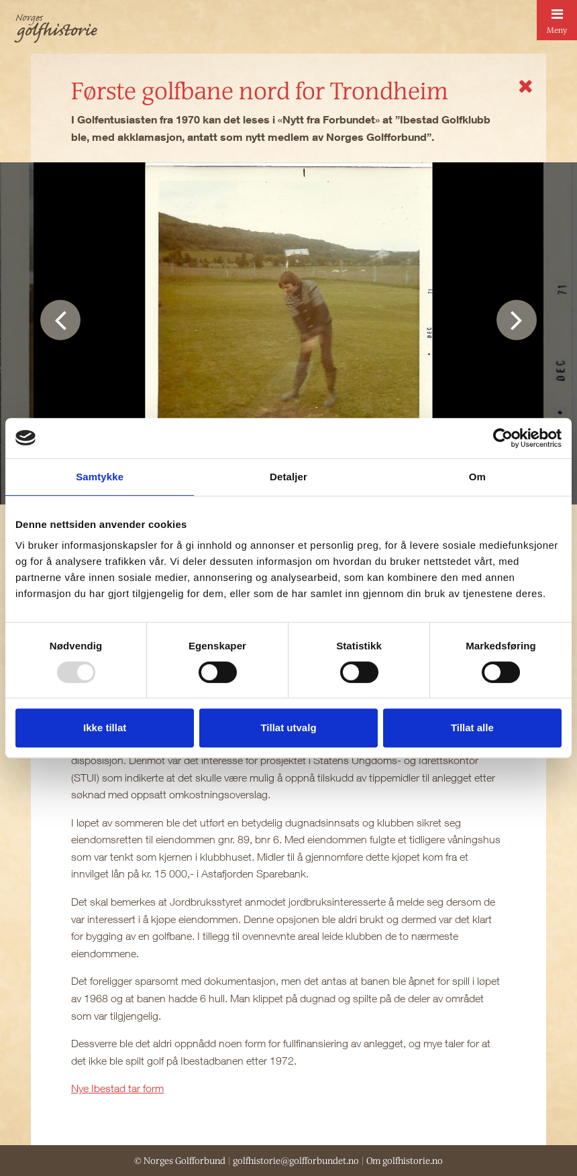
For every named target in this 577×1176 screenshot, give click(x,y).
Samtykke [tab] (99, 476)
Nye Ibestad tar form (117, 1088)
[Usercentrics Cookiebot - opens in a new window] (503, 438)
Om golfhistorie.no (404, 1160)
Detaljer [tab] (288, 476)
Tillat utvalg (288, 727)
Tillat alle (472, 727)
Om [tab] (477, 476)
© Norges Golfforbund (179, 1160)
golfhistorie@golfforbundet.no (296, 1160)
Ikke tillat (104, 727)
